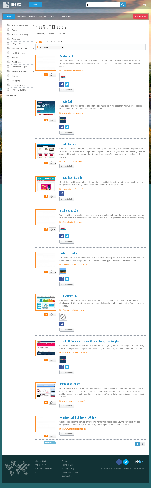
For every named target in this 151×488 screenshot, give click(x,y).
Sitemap (65, 461)
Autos (14, 30)
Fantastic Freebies (69, 253)
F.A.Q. (53, 16)
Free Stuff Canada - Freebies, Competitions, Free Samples (89, 341)
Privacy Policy (68, 468)
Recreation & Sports (20, 67)
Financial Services (19, 48)
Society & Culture (19, 85)
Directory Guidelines (44, 468)
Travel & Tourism (19, 90)
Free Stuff (61, 34)
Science (15, 76)
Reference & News (19, 71)
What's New (21, 16)
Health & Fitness (18, 53)
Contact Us (67, 476)
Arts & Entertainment (20, 25)
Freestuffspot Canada (70, 177)
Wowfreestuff (66, 56)
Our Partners (66, 16)
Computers (16, 39)
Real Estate (16, 62)
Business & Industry (20, 35)
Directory (36, 4)
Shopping (16, 81)
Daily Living (16, 44)
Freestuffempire (67, 144)
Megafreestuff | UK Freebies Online (77, 417)
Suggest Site (41, 461)
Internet (15, 58)
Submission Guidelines (37, 16)
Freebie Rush (65, 101)
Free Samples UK (68, 296)
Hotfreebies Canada (69, 384)
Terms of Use (68, 465)
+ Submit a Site (140, 16)
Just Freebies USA (68, 210)
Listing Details (67, 90)
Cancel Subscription (71, 472)
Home (9, 16)
